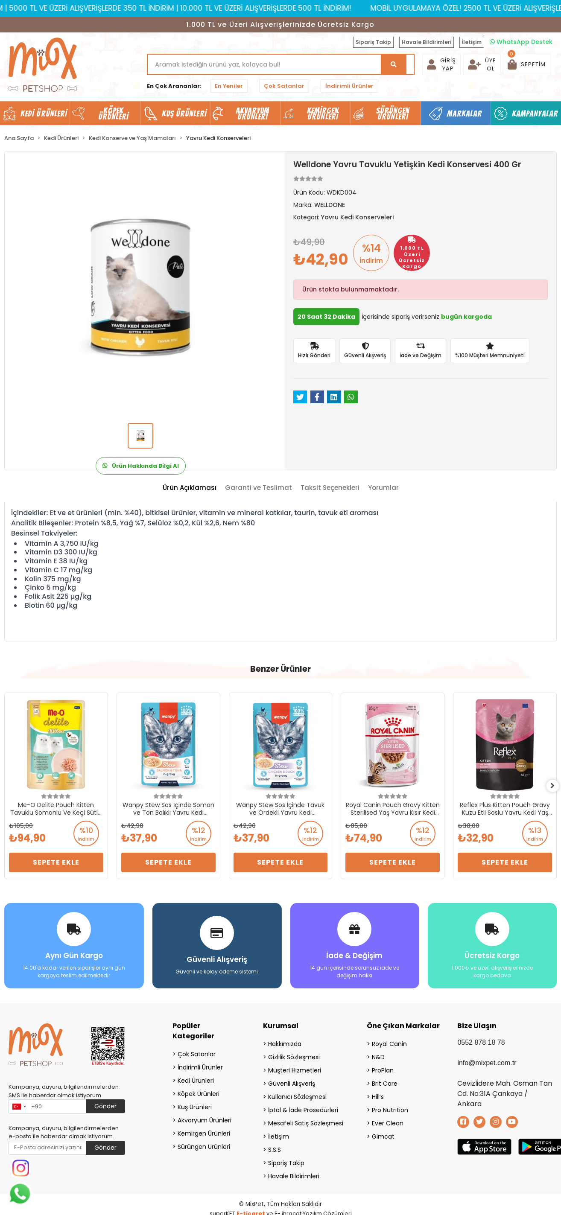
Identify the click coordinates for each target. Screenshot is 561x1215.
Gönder (105, 1104)
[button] (526, 64)
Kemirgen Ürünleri (204, 1131)
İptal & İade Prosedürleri (303, 1108)
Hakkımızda (284, 1041)
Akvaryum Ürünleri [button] (253, 113)
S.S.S (274, 1147)
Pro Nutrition (390, 1108)
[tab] (189, 488)
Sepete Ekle (56, 862)
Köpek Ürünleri (198, 1091)
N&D (378, 1055)
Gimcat (383, 1134)
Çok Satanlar (284, 86)
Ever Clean (387, 1121)
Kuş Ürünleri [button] (184, 113)
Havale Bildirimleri (426, 42)
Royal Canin (389, 1041)
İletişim (472, 42)
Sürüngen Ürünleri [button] (393, 113)
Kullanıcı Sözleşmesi (297, 1094)
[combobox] (19, 1104)
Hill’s (378, 1094)
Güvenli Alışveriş (291, 1081)
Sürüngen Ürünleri (204, 1144)
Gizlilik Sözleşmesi (294, 1055)
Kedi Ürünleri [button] (43, 113)
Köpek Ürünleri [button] (113, 113)
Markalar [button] (464, 113)
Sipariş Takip (373, 42)
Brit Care (384, 1081)
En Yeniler (229, 86)
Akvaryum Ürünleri (204, 1118)
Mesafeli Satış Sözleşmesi (305, 1121)
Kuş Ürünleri (195, 1105)
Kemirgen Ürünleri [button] (323, 113)
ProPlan (383, 1068)
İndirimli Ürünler (349, 86)
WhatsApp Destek (521, 42)
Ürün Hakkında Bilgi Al (140, 466)
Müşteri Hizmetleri (294, 1068)
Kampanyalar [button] (535, 113)
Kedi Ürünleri (196, 1078)
